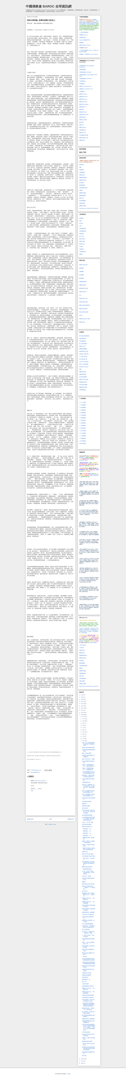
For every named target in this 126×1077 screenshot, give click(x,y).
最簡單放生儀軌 (86, 805)
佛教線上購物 (82, 205)
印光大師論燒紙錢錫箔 (87, 923)
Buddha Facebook (83, 366)
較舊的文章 (71, 819)
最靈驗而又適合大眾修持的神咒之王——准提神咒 (88, 895)
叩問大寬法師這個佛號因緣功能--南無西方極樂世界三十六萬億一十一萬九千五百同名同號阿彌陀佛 (88, 1027)
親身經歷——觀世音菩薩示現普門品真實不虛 (88, 776)
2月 (83, 738)
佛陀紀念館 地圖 (83, 301)
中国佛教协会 (82, 81)
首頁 (50, 819)
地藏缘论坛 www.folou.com (86, 89)
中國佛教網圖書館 (90, 24)
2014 (82, 703)
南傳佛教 (81, 274)
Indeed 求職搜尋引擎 (84, 40)
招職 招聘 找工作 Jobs (84, 45)
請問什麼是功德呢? (87, 824)
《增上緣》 (85, 956)
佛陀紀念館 (82, 241)
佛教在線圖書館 (87, 22)
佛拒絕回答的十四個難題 (88, 912)
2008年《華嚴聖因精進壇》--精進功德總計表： (88, 765)
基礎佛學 (81, 233)
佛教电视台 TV (83, 106)
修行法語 (84, 1055)
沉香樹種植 (86, 629)
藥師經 (81, 22)
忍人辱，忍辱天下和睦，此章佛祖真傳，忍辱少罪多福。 (88, 873)
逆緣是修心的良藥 (86, 973)
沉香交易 (93, 628)
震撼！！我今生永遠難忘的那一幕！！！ (88, 943)
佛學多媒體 (94, 22)
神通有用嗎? (85, 977)
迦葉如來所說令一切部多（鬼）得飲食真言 (88, 1009)
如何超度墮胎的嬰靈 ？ (88, 815)
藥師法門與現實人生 (87, 826)
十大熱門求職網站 (83, 32)
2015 (82, 701)
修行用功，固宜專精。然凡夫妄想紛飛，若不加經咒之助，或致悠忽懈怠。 (88, 786)
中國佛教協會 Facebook (85, 72)
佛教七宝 (81, 124)
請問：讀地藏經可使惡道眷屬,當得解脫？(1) (88, 795)
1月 (83, 740)
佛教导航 (81, 109)
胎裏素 (83, 881)
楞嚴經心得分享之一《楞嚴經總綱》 (88, 902)
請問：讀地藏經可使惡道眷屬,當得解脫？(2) (88, 791)
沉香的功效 (87, 628)
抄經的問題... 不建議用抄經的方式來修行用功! (88, 926)
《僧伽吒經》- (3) (86, 831)
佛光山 (81, 315)
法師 (80, 226)
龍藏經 (81, 254)
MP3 (82, 420)
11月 (83, 718)
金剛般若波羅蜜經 (86, 975)
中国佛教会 (82, 83)
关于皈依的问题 (86, 1032)
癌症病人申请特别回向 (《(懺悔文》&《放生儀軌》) (88, 888)
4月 (83, 734)
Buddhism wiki (82, 460)
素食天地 (81, 198)
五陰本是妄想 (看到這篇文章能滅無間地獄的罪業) (88, 963)
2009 (82, 714)
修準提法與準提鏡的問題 (88, 747)
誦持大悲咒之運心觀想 (87, 854)
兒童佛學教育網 (83, 187)
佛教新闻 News (83, 112)
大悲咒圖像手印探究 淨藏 (88, 856)
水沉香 (81, 628)
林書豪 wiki (82, 650)
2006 (82, 1063)
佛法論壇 (81, 182)
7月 (83, 727)
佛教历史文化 (82, 127)
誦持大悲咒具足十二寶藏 (88, 759)
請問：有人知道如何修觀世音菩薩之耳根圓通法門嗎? (88, 744)
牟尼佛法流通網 (83, 384)
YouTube (83, 361)
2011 (82, 710)
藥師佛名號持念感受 (87, 1041)
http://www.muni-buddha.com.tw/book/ (88, 208)
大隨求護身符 (82, 251)
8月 (83, 725)
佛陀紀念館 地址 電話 (84, 318)
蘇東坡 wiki (82, 244)
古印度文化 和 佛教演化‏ (88, 914)
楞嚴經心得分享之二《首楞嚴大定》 (88, 899)
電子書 (81, 223)
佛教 (80, 167)
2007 (82, 1061)
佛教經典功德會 (83, 387)
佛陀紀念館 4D (83, 291)
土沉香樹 (89, 631)
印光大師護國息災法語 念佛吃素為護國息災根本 (88, 772)
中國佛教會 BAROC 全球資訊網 (48, 6)
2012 (82, 708)
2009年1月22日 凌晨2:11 (40, 780)
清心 (80, 295)
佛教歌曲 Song (83, 99)
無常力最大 (85, 891)
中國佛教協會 (82, 69)
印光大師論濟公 (86, 929)
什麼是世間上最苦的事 (87, 997)
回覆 (32, 790)
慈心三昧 (84, 981)
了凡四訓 (96, 21)
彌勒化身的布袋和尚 (87, 866)
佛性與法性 (85, 851)
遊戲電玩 (81, 218)
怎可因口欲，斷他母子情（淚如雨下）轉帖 (88, 932)
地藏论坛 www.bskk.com (85, 86)
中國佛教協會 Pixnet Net (85, 78)
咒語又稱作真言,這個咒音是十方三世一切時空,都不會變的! (88, 812)
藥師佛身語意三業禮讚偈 (88, 1018)
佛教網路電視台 (83, 177)
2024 (82, 695)
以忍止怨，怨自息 (86, 876)
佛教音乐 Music (83, 94)
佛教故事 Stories (83, 96)
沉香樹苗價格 (93, 629)
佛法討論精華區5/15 (35, 772)
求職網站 (81, 42)
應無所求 (84, 803)
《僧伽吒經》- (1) (86, 835)
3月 (83, 736)
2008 (82, 1058)
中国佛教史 (82, 91)
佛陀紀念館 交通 (83, 264)
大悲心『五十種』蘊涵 (87, 822)
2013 (82, 706)
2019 (82, 697)
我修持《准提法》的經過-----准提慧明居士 (88, 841)
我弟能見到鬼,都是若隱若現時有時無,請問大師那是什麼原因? (88, 1048)
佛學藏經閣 (82, 185)
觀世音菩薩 (82, 238)
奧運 (80, 220)
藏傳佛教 (81, 278)
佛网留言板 (82, 140)
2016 (82, 699)
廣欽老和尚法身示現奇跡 (88, 884)
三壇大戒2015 (82, 645)
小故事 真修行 (85, 983)
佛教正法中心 (82, 132)
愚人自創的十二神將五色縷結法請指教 (88, 1012)
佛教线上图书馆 (83, 119)
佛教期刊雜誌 (82, 193)
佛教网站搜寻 (82, 117)
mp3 (83, 354)
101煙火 (81, 246)
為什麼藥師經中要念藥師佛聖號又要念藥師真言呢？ (88, 863)
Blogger (69, 1073)
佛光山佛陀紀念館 (83, 312)
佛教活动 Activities (83, 104)
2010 (82, 712)
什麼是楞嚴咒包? (86, 782)
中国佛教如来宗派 (83, 135)
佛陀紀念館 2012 (83, 298)
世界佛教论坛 (82, 130)
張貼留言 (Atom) (52, 824)
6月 (83, 729)
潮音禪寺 (81, 641)
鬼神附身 (81, 249)
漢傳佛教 (81, 169)
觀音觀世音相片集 (83, 288)
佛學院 (81, 190)
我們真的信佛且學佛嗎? (88, 995)
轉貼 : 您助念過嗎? (86, 753)
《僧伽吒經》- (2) (86, 833)
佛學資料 (81, 164)
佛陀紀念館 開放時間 (84, 305)
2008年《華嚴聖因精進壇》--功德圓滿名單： (88, 769)
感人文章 (81, 236)
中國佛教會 (82, 172)
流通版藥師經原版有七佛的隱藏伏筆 (88, 1021)
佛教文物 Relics (83, 101)
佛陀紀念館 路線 (83, 308)
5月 (83, 732)
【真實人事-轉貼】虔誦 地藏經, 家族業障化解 (88, 849)
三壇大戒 (81, 647)
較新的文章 (30, 819)
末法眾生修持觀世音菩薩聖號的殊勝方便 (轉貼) (88, 959)
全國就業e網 (82, 37)
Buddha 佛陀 (93, 642)
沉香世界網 (84, 632)
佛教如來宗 (82, 175)
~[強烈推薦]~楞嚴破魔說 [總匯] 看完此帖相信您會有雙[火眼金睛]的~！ (88, 1005)
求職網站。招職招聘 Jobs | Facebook (88, 54)
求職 (80, 47)
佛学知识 (81, 122)
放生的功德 (85, 808)
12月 (83, 716)
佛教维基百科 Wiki (83, 114)
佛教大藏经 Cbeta (83, 137)
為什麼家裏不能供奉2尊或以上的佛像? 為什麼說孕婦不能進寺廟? (88, 819)
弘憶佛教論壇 (82, 228)
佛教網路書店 (82, 195)
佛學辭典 (81, 268)
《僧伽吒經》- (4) (86, 828)
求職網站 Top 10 (83, 35)
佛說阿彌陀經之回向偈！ (88, 986)
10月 (83, 721)
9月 (83, 723)
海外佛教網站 (82, 200)
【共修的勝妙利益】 (87, 869)
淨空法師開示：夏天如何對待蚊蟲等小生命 (88, 1000)
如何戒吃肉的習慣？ (87, 801)
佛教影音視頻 (82, 180)
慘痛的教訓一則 (86, 979)
